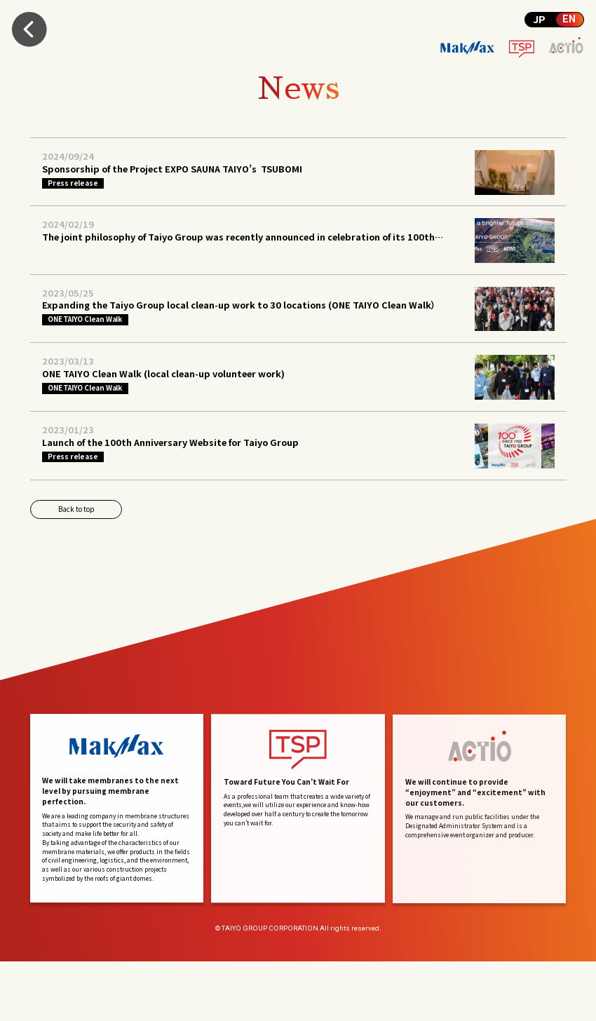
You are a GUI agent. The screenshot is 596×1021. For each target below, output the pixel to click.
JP (539, 19)
